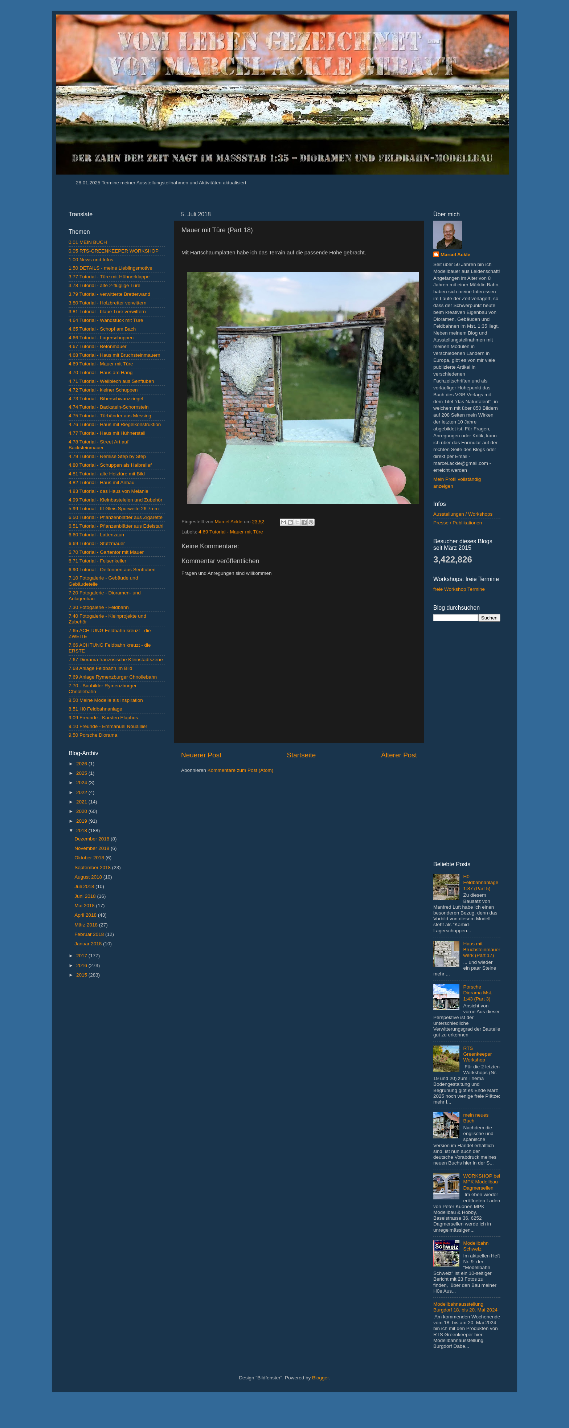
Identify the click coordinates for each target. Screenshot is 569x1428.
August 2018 (88, 877)
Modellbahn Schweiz (475, 1246)
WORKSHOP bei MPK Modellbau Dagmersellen (481, 1181)
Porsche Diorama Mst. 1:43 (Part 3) (477, 992)
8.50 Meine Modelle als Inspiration (106, 700)
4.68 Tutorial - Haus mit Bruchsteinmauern (114, 355)
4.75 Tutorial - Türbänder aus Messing (110, 415)
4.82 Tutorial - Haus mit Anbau (102, 482)
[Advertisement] (117, 1099)
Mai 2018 (85, 905)
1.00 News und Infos (91, 259)
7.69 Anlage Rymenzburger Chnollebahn (113, 677)
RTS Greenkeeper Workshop (477, 1054)
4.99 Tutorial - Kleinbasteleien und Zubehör (115, 500)
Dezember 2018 (92, 839)
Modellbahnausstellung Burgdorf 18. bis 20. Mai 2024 (465, 1307)
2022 (82, 792)
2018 (82, 830)
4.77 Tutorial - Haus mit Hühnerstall (107, 433)
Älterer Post (399, 755)
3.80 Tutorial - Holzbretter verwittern (108, 303)
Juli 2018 (84, 886)
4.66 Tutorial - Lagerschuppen (101, 337)
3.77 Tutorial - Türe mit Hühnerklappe (109, 276)
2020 (82, 811)
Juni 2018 (85, 896)
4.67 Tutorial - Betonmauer (98, 346)
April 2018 (86, 915)
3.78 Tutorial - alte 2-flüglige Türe (104, 285)
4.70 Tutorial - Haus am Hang (100, 372)
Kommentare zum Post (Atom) (241, 770)
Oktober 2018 (90, 857)
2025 (82, 773)
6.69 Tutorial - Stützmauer (97, 543)
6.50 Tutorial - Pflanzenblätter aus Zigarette (116, 517)
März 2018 (86, 925)
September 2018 (93, 867)
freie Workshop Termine (459, 589)
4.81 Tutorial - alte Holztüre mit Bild (107, 473)
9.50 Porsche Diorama (93, 735)
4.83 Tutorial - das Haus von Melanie (108, 491)
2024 (82, 782)
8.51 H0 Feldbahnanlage (95, 709)
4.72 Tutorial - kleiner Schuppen (103, 390)
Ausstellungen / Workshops (462, 514)
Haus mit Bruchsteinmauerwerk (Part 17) (481, 949)
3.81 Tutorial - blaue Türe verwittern (107, 311)
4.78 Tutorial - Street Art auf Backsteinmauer (98, 444)
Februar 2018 (89, 934)
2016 (82, 965)
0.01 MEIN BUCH (88, 242)
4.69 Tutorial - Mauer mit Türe (230, 532)
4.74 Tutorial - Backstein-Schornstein (109, 407)
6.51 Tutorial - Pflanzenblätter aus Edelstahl (116, 526)
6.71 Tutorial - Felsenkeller (97, 561)
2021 (82, 802)
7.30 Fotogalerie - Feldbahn (99, 607)
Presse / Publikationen (457, 522)
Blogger (320, 1377)
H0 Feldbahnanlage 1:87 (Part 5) (480, 882)
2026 (82, 763)
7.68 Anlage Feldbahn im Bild (100, 668)
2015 (82, 975)
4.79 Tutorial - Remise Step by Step (107, 456)
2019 (82, 821)
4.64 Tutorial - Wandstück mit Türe (106, 320)
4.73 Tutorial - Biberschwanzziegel (106, 398)
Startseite (301, 755)
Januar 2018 (88, 943)
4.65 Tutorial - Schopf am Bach (102, 329)
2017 (82, 955)
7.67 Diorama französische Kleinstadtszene (116, 659)
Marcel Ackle (455, 254)
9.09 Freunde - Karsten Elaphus (103, 717)
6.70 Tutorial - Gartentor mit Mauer (106, 552)
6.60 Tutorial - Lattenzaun (96, 534)
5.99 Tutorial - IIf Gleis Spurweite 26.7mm (114, 508)
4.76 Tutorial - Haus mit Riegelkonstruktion (115, 424)
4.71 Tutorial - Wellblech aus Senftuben (111, 381)
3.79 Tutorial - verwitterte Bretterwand (109, 294)
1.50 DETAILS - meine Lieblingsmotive (110, 268)
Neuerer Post (201, 755)
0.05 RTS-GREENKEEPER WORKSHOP (114, 251)
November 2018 (92, 848)
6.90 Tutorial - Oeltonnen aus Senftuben (112, 569)
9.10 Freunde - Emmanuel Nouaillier (108, 726)
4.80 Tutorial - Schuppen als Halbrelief (110, 465)
